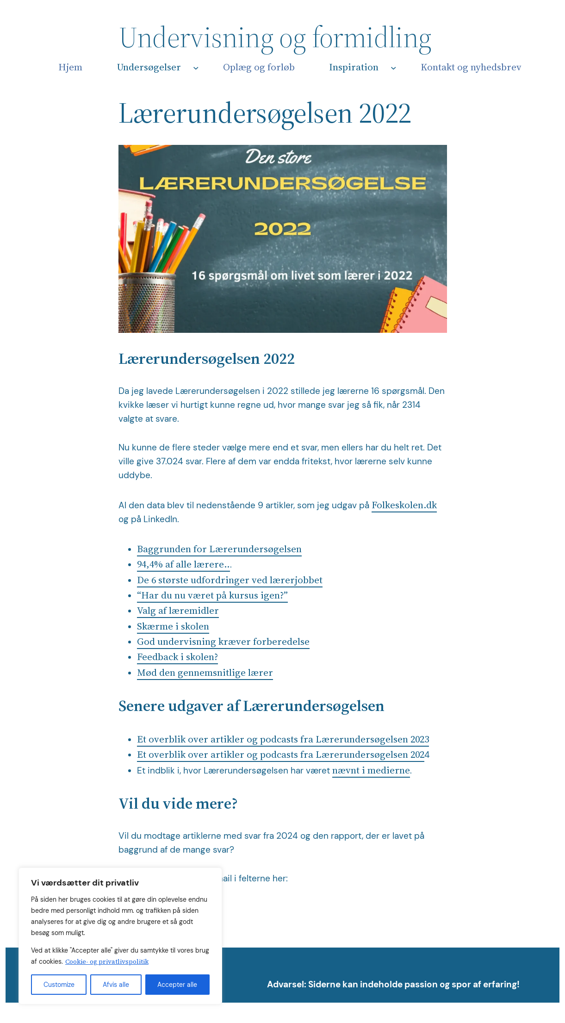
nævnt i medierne (371, 770)
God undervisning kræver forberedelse (223, 641)
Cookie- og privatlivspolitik (107, 961)
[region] (120, 935)
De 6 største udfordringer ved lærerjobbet (230, 579)
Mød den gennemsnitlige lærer (205, 672)
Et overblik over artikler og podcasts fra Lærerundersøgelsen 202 (280, 754)
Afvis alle (116, 984)
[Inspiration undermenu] (394, 68)
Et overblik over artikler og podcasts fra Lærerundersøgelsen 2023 (283, 739)
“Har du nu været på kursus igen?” (212, 595)
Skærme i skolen (173, 626)
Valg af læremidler (178, 610)
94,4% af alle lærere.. (183, 564)
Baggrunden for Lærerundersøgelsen (219, 548)
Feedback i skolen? (177, 656)
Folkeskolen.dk (404, 505)
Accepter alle (177, 984)
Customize (59, 984)
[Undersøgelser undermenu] (196, 68)
